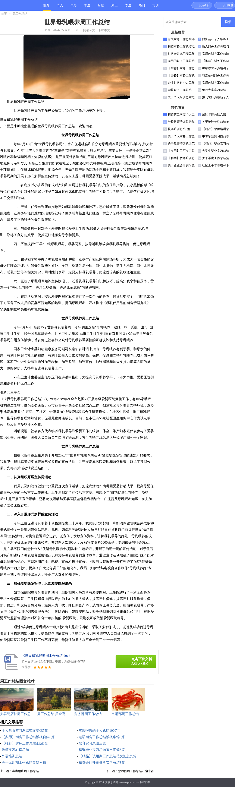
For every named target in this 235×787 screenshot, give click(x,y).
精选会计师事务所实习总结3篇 (102, 762)
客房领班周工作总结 (25, 771)
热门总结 (142, 7)
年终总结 (73, 7)
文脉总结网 (111, 782)
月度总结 (101, 7)
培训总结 (155, 7)
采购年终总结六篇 (214, 114)
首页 (46, 5)
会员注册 (228, 5)
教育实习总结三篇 (92, 743)
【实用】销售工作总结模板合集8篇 (28, 737)
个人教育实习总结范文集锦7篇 (25, 730)
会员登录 (204, 5)
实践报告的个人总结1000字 (99, 730)
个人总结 (60, 7)
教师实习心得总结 (15, 750)
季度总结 (128, 7)
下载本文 (104, 30)
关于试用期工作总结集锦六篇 (24, 762)
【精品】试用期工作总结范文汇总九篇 (108, 756)
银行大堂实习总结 (214, 90)
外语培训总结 (12, 756)
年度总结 (87, 7)
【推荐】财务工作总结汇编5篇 (25, 743)
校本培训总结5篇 (179, 129)
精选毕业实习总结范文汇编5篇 (102, 750)
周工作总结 (114, 7)
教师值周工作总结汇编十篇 (136, 771)
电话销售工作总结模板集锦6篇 (102, 737)
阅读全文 (89, 30)
